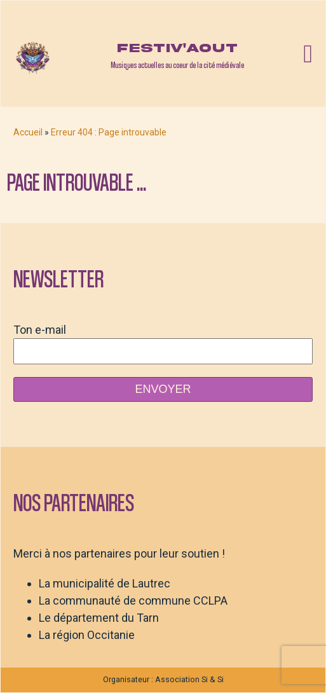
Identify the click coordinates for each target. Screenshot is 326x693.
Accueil (28, 132)
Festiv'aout (177, 48)
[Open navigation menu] (308, 54)
